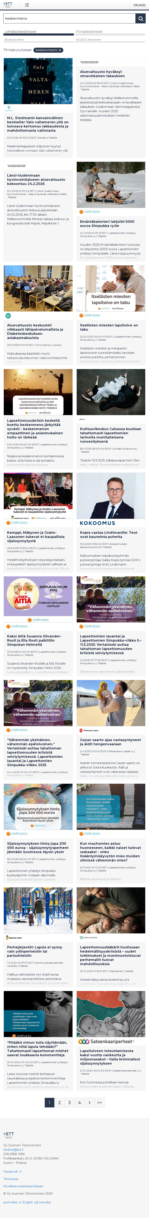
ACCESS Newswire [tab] (88, 39)
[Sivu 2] (60, 1103)
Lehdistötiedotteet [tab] (20, 32)
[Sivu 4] (80, 1103)
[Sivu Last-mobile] (100, 1103)
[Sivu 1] (50, 1103)
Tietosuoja (10, 1179)
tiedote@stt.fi (13, 1150)
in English (26, 1202)
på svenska (43, 1202)
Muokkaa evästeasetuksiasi (23, 1186)
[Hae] (69, 18)
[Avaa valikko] (27, 5)
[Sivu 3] (70, 1103)
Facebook (10, 1171)
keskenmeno (49, 50)
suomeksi (10, 1202)
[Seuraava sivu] (90, 1103)
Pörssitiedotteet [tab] (89, 32)
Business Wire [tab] (14, 39)
